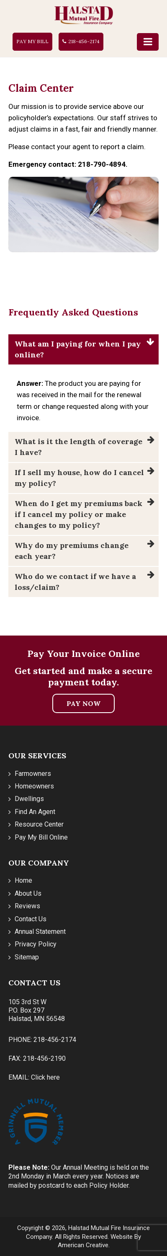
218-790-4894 (102, 164)
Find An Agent (35, 812)
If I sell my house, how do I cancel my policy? (79, 478)
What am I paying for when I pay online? (78, 349)
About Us (28, 893)
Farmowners (33, 774)
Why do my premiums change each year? (71, 550)
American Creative (83, 1245)
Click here (45, 1077)
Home (23, 880)
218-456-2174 (84, 41)
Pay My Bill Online (41, 837)
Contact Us (30, 919)
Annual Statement (40, 932)
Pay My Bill (32, 41)
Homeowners (34, 786)
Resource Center (39, 824)
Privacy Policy (36, 944)
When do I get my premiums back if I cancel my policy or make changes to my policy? (78, 514)
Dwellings (29, 799)
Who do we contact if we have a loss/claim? (75, 581)
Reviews (27, 906)
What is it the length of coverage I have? (78, 447)
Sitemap (27, 957)
